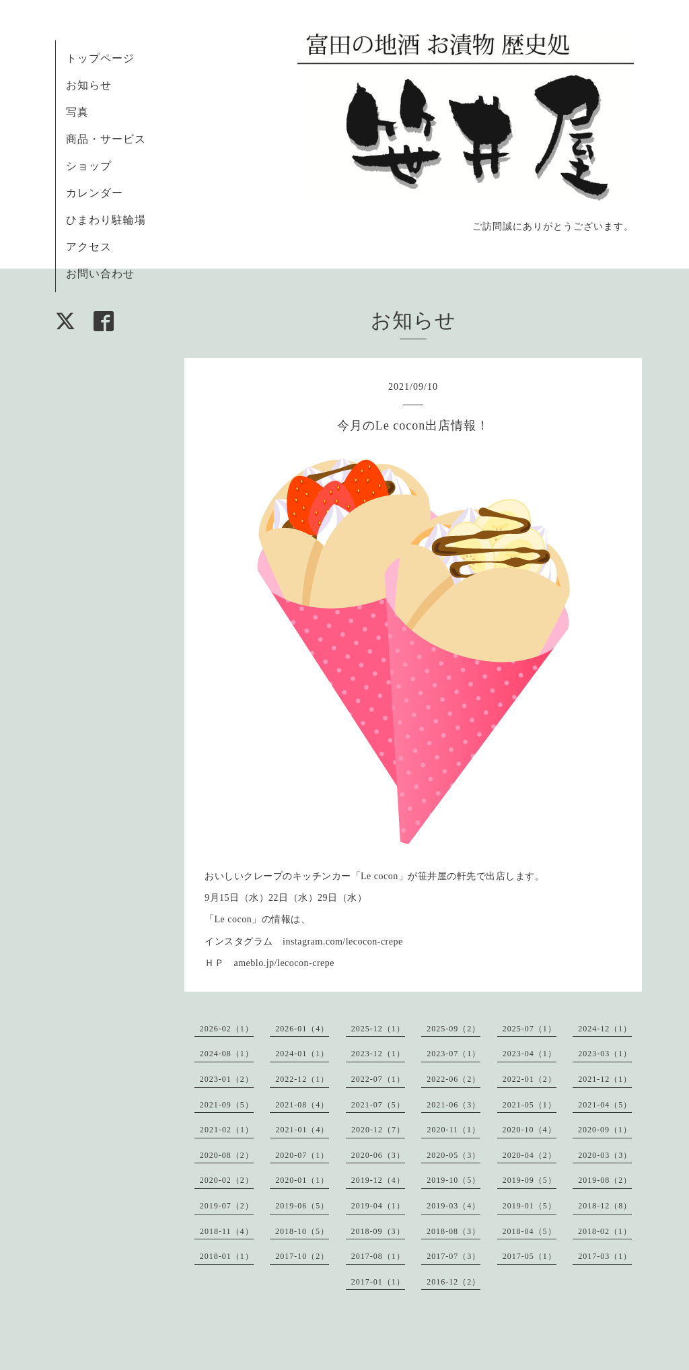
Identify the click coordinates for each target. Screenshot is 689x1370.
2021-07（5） (378, 1104)
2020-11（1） (453, 1129)
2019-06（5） (302, 1205)
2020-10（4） (529, 1129)
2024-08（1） (227, 1053)
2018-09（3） (378, 1231)
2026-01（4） (302, 1028)
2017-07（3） (453, 1256)
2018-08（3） (453, 1231)
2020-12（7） (378, 1129)
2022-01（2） (529, 1079)
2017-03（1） (605, 1256)
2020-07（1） (302, 1155)
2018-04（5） (529, 1231)
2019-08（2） (605, 1180)
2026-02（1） (227, 1028)
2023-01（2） (227, 1079)
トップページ (100, 58)
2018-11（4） (227, 1231)
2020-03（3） (605, 1155)
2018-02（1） (605, 1231)
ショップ (89, 166)
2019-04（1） (378, 1205)
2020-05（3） (453, 1155)
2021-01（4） (302, 1129)
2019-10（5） (453, 1180)
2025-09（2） (453, 1028)
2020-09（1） (605, 1129)
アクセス (89, 246)
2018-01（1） (227, 1256)
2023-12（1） (378, 1053)
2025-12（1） (378, 1028)
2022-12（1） (302, 1079)
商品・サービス (106, 139)
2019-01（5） (529, 1205)
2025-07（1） (529, 1028)
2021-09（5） (227, 1104)
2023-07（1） (453, 1053)
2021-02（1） (227, 1129)
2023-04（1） (529, 1053)
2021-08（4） (302, 1104)
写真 (77, 112)
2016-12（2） (453, 1282)
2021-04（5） (605, 1104)
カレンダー (94, 193)
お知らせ (89, 85)
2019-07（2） (227, 1205)
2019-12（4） (378, 1180)
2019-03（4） (453, 1205)
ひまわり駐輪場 (106, 220)
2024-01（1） (302, 1053)
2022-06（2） (453, 1079)
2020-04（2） (529, 1155)
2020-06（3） (378, 1155)
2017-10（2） (302, 1256)
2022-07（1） (378, 1079)
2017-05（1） (529, 1256)
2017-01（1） (378, 1282)
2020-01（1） (302, 1180)
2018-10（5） (302, 1231)
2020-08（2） (227, 1155)
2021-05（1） (529, 1104)
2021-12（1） (605, 1079)
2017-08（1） (378, 1256)
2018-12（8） (605, 1205)
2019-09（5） (529, 1180)
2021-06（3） (453, 1104)
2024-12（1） (605, 1028)
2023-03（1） (605, 1053)
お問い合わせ (100, 273)
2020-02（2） (227, 1180)
